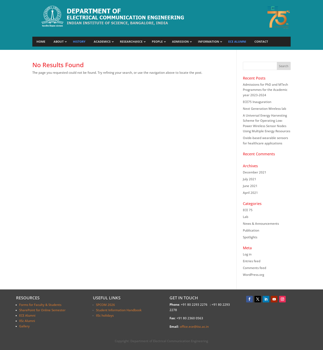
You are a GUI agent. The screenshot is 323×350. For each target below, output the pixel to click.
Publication (251, 230)
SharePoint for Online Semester (42, 310)
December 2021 (254, 172)
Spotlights (250, 237)
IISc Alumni (27, 321)
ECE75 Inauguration (257, 102)
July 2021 (249, 179)
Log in (247, 254)
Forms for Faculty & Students (40, 305)
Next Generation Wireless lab (264, 109)
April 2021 (250, 193)
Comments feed (254, 268)
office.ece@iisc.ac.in (194, 326)
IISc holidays (105, 315)
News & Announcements (261, 223)
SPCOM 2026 (105, 305)
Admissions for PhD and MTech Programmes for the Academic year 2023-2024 (265, 89)
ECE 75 (248, 210)
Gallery (24, 326)
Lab (245, 217)
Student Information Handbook (119, 310)
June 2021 (250, 186)
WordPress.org (253, 275)
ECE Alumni (27, 315)
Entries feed (251, 261)
